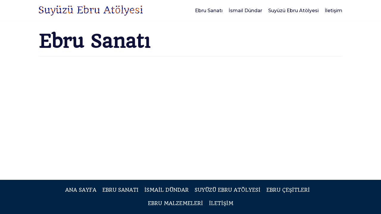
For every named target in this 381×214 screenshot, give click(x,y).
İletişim (333, 10)
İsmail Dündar (245, 10)
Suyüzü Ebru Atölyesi (293, 10)
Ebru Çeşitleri (288, 190)
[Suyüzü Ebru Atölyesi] (91, 10)
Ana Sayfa (80, 190)
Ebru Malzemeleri (175, 203)
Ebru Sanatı (209, 10)
